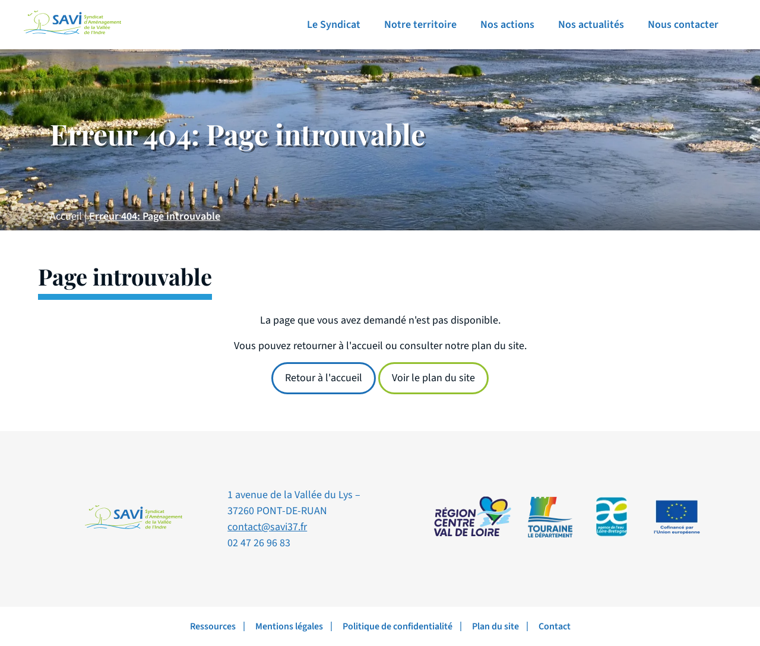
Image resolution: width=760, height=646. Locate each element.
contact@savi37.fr (267, 527)
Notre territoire (420, 24)
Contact (555, 626)
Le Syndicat (333, 24)
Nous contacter (683, 24)
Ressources (213, 626)
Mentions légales (289, 626)
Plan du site (495, 626)
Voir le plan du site (433, 377)
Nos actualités (591, 24)
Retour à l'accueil (323, 377)
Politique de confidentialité (397, 626)
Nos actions (507, 24)
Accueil (66, 216)
